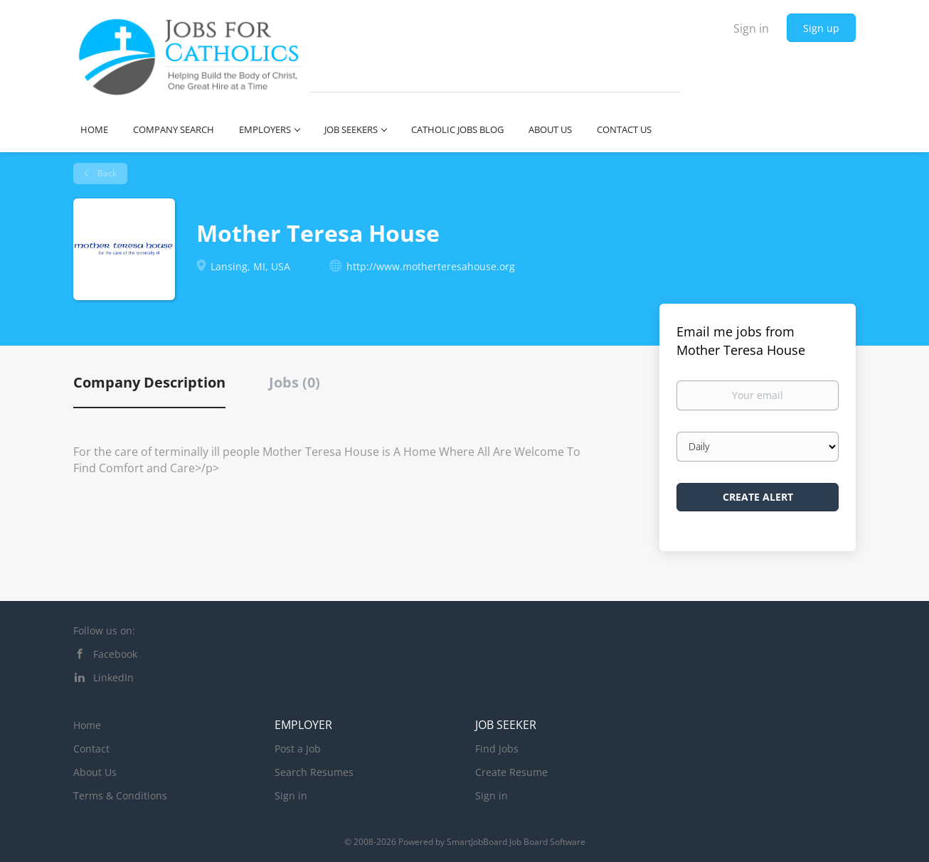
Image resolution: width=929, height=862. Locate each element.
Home (87, 725)
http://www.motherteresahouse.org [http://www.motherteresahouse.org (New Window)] (430, 266)
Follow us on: (104, 630)
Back (106, 173)
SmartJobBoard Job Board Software (516, 842)
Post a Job (298, 748)
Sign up (821, 28)
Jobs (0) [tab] (294, 382)
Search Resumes (314, 772)
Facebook (115, 654)
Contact (91, 748)
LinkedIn (113, 677)
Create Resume (511, 772)
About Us (95, 772)
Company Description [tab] (149, 382)
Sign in (751, 28)
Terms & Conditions (120, 795)
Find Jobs (497, 748)
